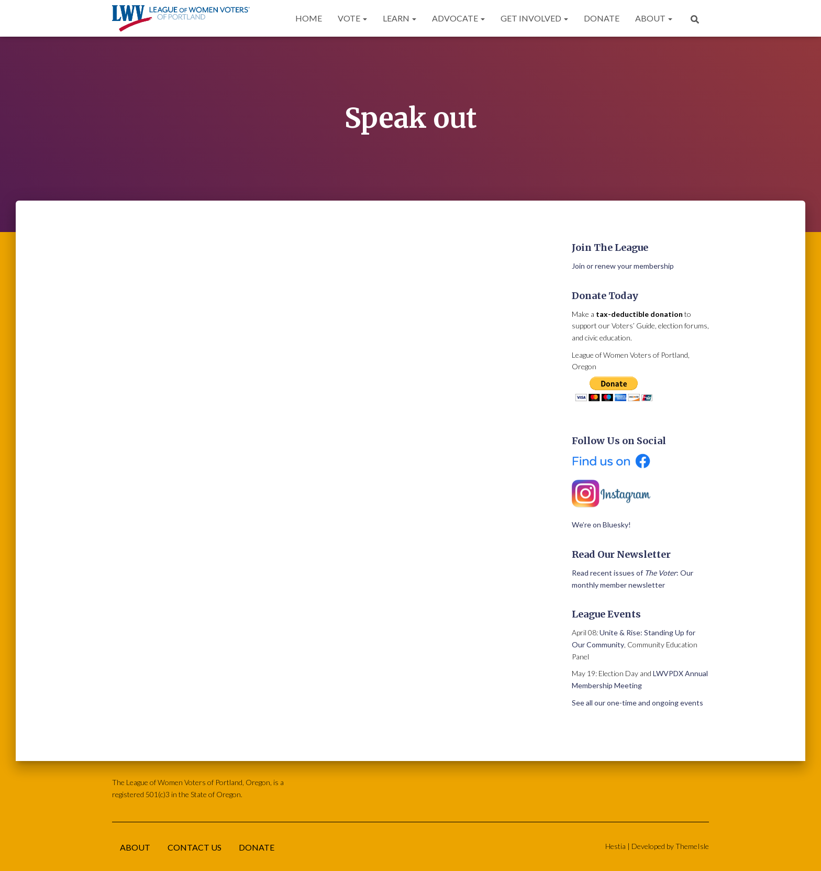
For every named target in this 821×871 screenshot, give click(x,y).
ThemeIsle (692, 846)
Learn (399, 18)
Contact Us (194, 847)
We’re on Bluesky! (601, 524)
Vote (352, 18)
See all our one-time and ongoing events (637, 702)
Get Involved (534, 18)
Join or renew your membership (623, 265)
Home (308, 18)
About (653, 18)
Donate (601, 18)
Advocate (458, 18)
